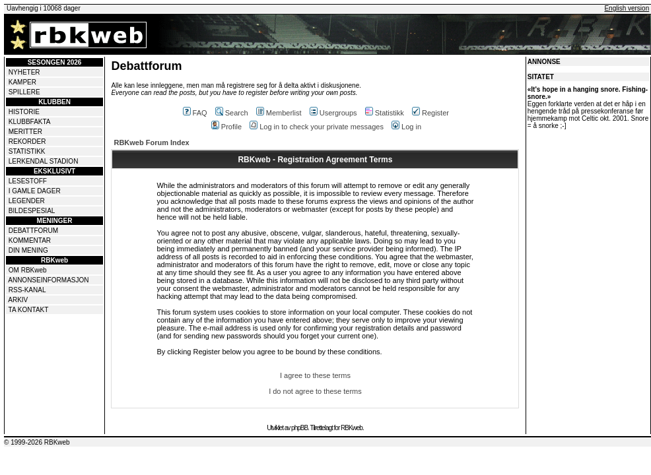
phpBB (299, 427)
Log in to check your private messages (317, 127)
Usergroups (333, 113)
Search (231, 113)
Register (430, 113)
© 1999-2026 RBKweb (37, 442)
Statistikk (384, 113)
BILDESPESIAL (32, 210)
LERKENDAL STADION (44, 161)
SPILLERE (24, 92)
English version (626, 8)
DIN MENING (28, 250)
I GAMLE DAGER (35, 191)
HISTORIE (24, 111)
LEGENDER (27, 201)
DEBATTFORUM (33, 230)
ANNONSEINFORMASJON (48, 280)
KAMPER (22, 82)
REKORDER (27, 141)
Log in (406, 127)
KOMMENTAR (30, 240)
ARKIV (18, 299)
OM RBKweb (28, 270)
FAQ (195, 113)
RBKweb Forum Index (151, 142)
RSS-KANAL (27, 290)
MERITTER (25, 131)
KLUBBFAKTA (30, 121)
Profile (226, 127)
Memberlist (279, 113)
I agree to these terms (315, 375)
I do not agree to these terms (315, 391)
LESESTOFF (28, 181)
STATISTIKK (27, 151)
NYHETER (24, 72)
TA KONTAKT (29, 309)
